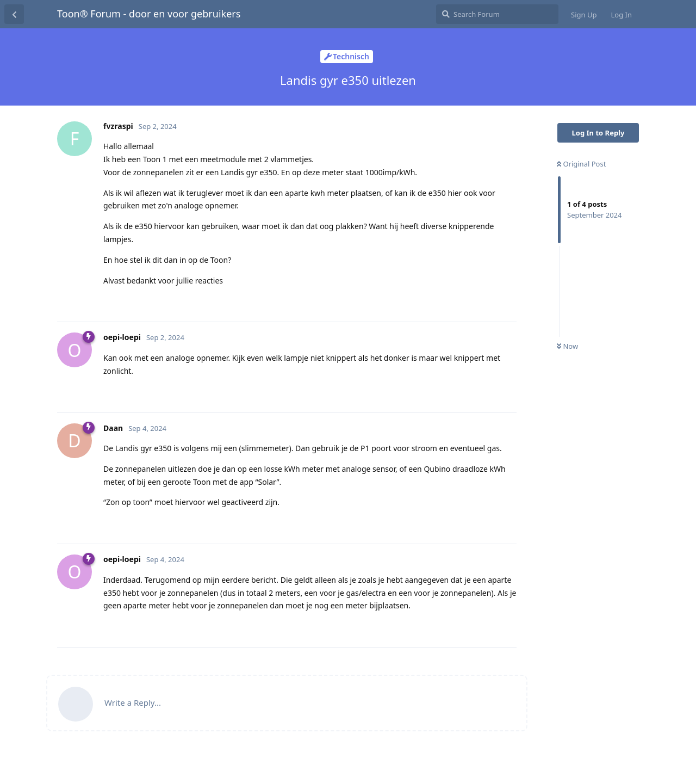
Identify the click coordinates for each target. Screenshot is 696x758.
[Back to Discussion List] (14, 14)
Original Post (581, 164)
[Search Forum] (497, 14)
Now (567, 346)
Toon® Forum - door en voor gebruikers (148, 13)
